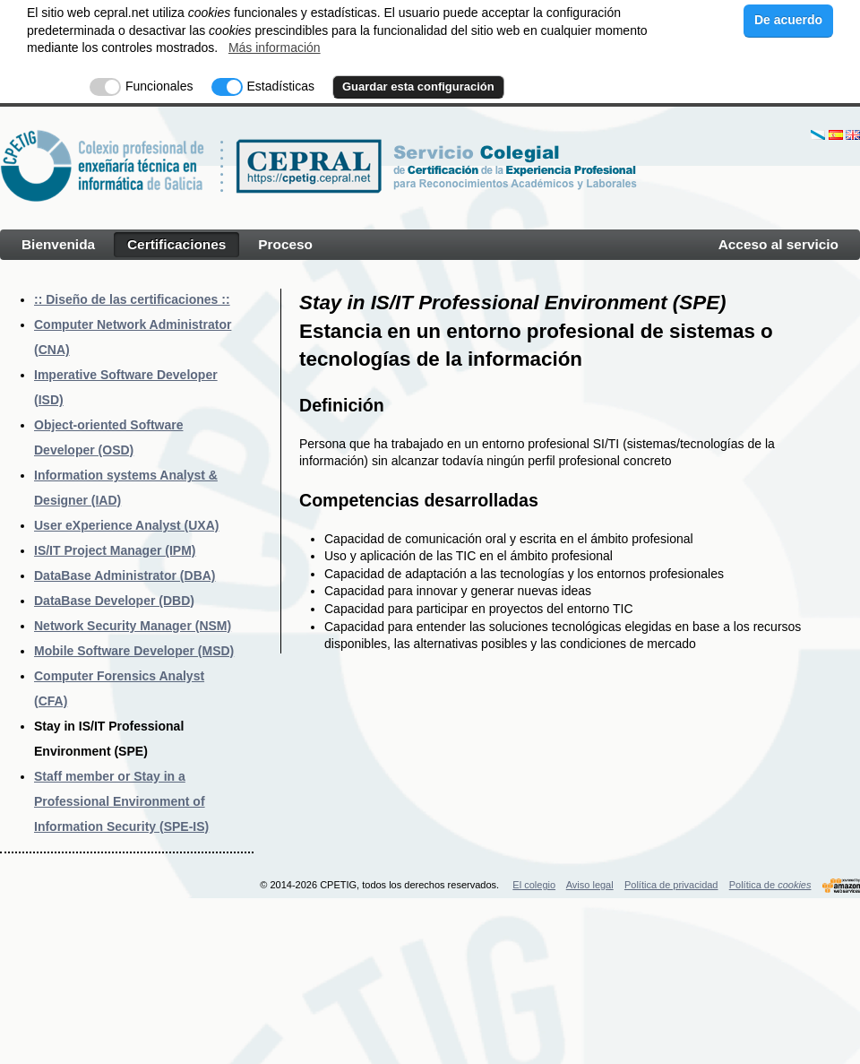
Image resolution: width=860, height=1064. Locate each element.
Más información (274, 47)
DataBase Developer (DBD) (114, 600)
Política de (770, 884)
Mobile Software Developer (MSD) (134, 651)
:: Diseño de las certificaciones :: (132, 299)
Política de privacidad (671, 884)
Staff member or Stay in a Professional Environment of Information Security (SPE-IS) (121, 801)
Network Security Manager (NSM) (132, 626)
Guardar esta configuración (418, 86)
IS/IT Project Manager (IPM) (114, 550)
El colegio (533, 884)
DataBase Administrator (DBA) (125, 575)
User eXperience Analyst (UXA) (126, 525)
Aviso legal (590, 884)
